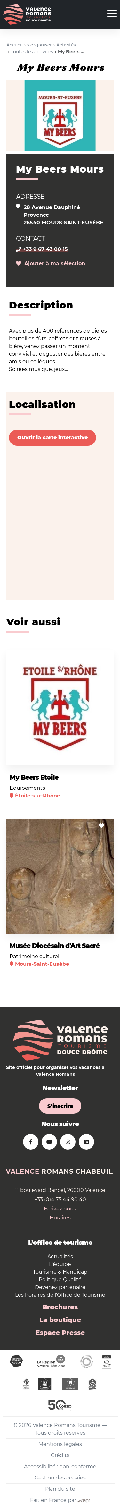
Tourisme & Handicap (60, 1272)
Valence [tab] (22, 1171)
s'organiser (39, 45)
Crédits (60, 1455)
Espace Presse (60, 1332)
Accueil (14, 45)
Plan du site (60, 1489)
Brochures (60, 1307)
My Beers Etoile (34, 777)
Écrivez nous (60, 1209)
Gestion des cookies (60, 1478)
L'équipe (60, 1264)
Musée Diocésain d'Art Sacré (55, 945)
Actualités (60, 1256)
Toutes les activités (32, 52)
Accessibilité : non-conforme (60, 1466)
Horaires (60, 1218)
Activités (66, 45)
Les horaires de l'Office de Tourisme (60, 1295)
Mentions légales (60, 1444)
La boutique (60, 1320)
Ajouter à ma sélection (50, 263)
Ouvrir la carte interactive (52, 437)
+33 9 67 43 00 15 (42, 249)
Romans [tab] (57, 1171)
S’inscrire (60, 1106)
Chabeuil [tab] (94, 1171)
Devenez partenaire (60, 1287)
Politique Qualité (60, 1280)
